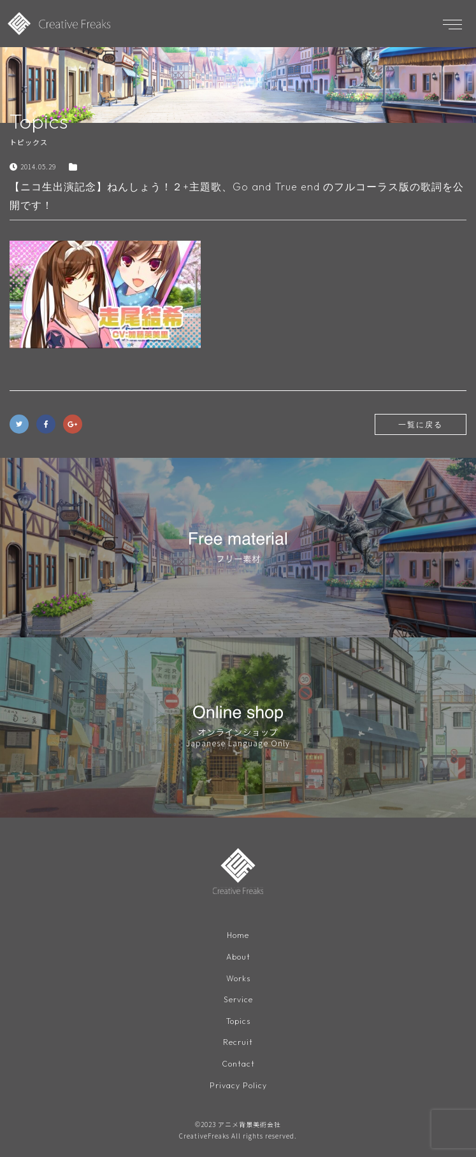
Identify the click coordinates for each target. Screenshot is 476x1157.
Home (238, 935)
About (238, 957)
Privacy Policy (238, 1085)
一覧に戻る (420, 424)
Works (238, 978)
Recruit (238, 1042)
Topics (238, 1021)
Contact (238, 1063)
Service (238, 999)
